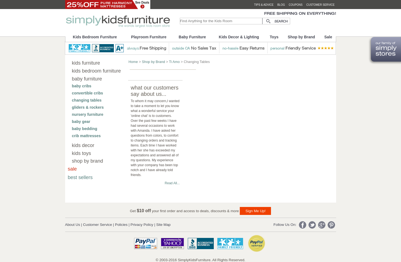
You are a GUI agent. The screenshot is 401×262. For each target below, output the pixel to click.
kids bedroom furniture (96, 71)
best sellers (80, 177)
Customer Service (97, 225)
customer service (320, 4)
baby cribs (81, 86)
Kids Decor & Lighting (239, 37)
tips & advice (263, 4)
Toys (274, 37)
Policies (121, 225)
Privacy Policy (142, 225)
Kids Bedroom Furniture (95, 37)
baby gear (81, 121)
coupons (296, 4)
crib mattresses (86, 136)
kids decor (83, 145)
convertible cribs (87, 93)
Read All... (172, 183)
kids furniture (86, 63)
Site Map (163, 225)
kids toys (81, 153)
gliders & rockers (88, 107)
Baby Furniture (192, 37)
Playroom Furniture (148, 37)
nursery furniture (87, 114)
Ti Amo (174, 62)
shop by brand (87, 161)
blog (281, 4)
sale (72, 169)
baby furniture (87, 79)
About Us (72, 225)
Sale (328, 37)
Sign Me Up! (256, 211)
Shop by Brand (301, 37)
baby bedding (84, 128)
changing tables (87, 100)
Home (133, 62)
